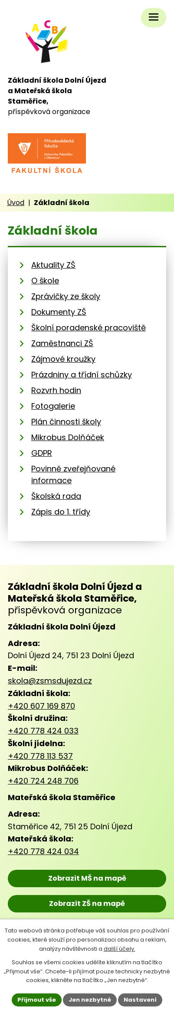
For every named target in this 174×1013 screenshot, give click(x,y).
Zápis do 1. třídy (60, 511)
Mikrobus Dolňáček (67, 437)
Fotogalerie (53, 405)
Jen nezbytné (90, 1000)
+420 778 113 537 (40, 755)
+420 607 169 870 (41, 705)
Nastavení (140, 1000)
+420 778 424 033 (43, 730)
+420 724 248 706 (43, 780)
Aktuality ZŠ (53, 264)
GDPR (41, 453)
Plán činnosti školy (66, 421)
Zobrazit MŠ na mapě (87, 878)
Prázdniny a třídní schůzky (81, 374)
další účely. (119, 949)
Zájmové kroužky (63, 358)
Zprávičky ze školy (65, 296)
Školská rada (56, 496)
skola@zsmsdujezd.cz (50, 680)
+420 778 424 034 (43, 851)
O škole (45, 280)
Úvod (15, 203)
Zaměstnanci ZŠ (62, 343)
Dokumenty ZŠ (58, 311)
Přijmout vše (36, 1000)
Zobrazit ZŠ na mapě (87, 904)
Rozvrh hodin (56, 390)
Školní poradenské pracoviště (88, 327)
